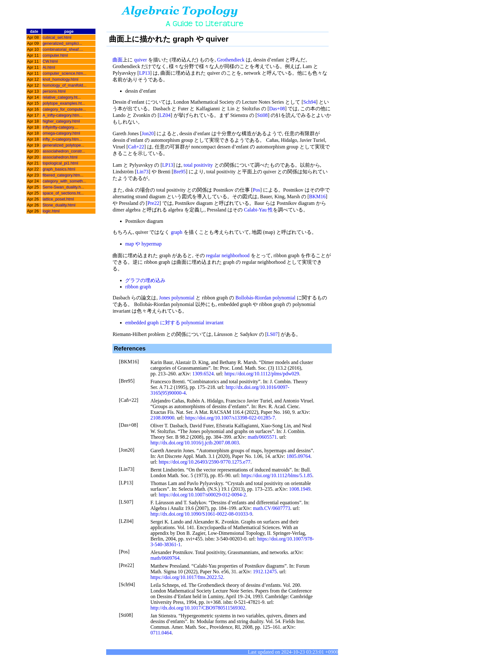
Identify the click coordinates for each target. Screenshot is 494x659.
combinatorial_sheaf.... (63, 49)
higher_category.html (61, 121)
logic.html (51, 211)
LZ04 (165, 115)
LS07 (272, 334)
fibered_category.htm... (63, 175)
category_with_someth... (64, 181)
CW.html (50, 61)
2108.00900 (162, 417)
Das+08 (277, 108)
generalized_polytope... (63, 145)
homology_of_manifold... (64, 85)
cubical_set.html (57, 37)
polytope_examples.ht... (64, 103)
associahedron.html (60, 157)
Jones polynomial (176, 297)
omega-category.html (61, 133)
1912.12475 (265, 571)
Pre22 (153, 203)
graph (176, 232)
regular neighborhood (228, 255)
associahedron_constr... (64, 151)
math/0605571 (262, 437)
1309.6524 (203, 373)
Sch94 (309, 102)
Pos (256, 190)
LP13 (144, 73)
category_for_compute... (64, 109)
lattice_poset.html (58, 199)
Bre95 (179, 171)
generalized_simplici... (62, 43)
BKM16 (317, 196)
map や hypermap (143, 243)
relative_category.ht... (62, 97)
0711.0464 (160, 632)
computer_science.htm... (64, 73)
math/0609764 (164, 558)
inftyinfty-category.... (60, 127)
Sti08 (262, 115)
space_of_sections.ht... (63, 193)
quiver (140, 59)
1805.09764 (298, 456)
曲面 (117, 59)
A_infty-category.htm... (63, 115)
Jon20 (148, 133)
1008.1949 (299, 489)
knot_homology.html (60, 79)
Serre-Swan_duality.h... (63, 187)
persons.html (54, 91)
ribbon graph (138, 286)
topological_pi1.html (60, 163)
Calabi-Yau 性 (258, 209)
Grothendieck (230, 59)
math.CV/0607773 (271, 508)
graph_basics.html (59, 169)
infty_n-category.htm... (62, 139)
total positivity (198, 165)
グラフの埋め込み (145, 280)
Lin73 (142, 171)
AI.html (49, 67)
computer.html (55, 55)
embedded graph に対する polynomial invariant (174, 322)
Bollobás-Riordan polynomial (265, 297)
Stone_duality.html (59, 205)
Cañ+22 (136, 146)
